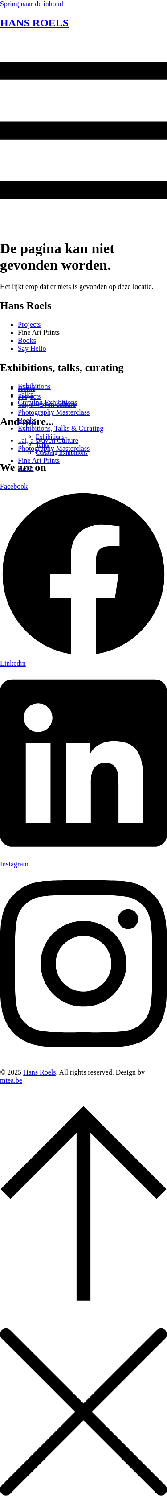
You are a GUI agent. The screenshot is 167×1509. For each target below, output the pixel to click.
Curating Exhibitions (62, 452)
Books (27, 420)
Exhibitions (50, 436)
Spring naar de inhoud (31, 4)
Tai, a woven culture (47, 404)
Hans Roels (39, 1072)
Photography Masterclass (54, 412)
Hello (26, 468)
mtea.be (11, 1080)
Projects (29, 396)
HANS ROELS (34, 23)
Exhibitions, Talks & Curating (60, 428)
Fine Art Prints (39, 460)
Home (26, 388)
